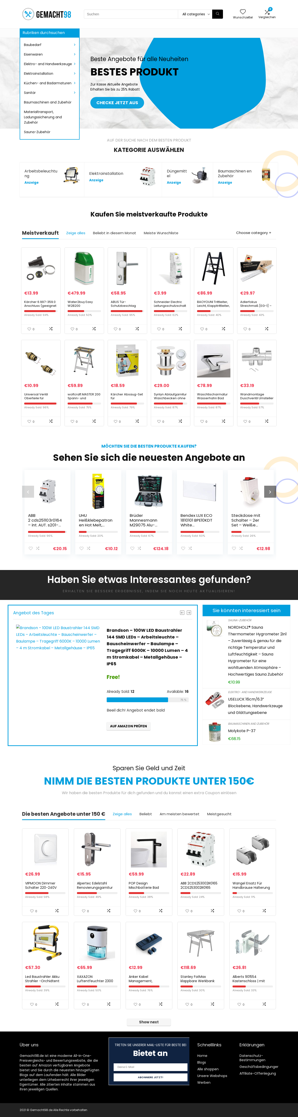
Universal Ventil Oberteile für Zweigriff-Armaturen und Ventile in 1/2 (40, 400)
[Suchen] (217, 14)
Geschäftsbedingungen (259, 1066)
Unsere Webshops (212, 1075)
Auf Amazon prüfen (128, 726)
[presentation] (28, 492)
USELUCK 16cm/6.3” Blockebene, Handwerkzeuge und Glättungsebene (255, 705)
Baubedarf (32, 44)
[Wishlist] (243, 12)
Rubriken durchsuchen (44, 32)
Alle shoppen (208, 1069)
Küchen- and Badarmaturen (47, 83)
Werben (203, 1082)
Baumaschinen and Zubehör (47, 102)
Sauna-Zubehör (37, 132)
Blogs (201, 1062)
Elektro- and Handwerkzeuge (48, 64)
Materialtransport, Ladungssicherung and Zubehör (43, 117)
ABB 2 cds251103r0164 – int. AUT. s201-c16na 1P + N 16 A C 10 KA (45, 525)
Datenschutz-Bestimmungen (252, 1057)
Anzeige (31, 182)
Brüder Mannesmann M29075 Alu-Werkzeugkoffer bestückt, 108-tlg (146, 525)
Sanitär (30, 92)
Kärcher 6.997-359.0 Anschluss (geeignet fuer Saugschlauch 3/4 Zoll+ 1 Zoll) (40, 308)
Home (202, 1055)
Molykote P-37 (242, 731)
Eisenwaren (33, 54)
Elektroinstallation (38, 73)
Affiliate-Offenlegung (258, 1073)
